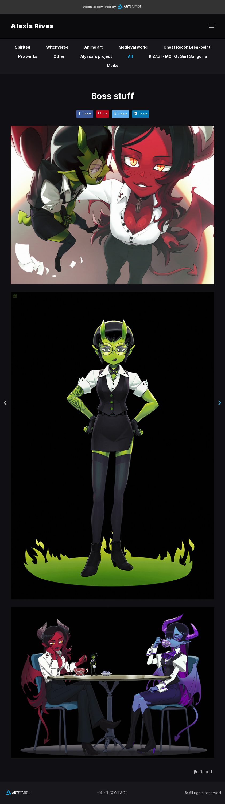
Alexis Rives (32, 26)
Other (58, 56)
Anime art (93, 47)
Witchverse (57, 47)
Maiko (112, 65)
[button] (202, 771)
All (130, 56)
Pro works (27, 56)
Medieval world (133, 47)
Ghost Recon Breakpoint (187, 47)
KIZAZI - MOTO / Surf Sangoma (178, 56)
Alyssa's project (95, 56)
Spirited (22, 47)
